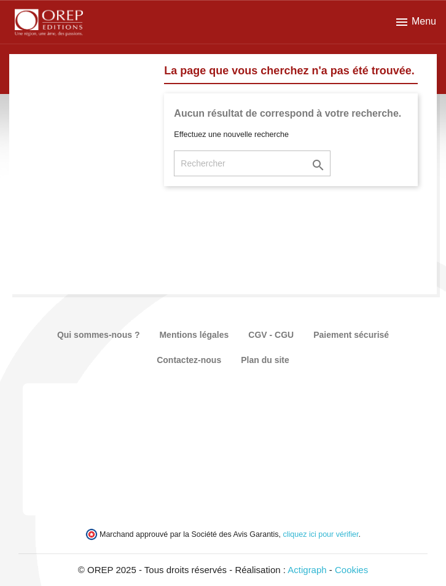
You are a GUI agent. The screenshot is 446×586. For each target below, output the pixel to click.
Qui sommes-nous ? (98, 335)
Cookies (351, 570)
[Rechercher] (252, 163)
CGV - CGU (271, 335)
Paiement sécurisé (351, 335)
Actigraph (307, 570)
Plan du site (265, 360)
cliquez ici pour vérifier (321, 534)
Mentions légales (194, 335)
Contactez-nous (189, 360)
